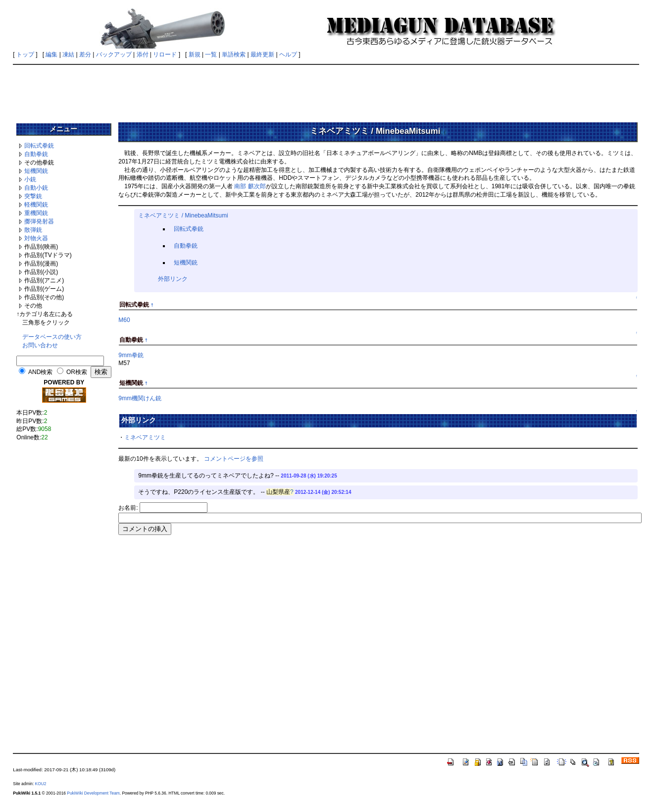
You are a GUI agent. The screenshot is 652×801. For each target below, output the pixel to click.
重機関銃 (36, 213)
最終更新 (262, 54)
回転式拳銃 (39, 145)
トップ (25, 54)
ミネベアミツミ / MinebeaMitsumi (183, 215)
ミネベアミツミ (145, 437)
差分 (85, 54)
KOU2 (41, 783)
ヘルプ (288, 54)
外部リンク (173, 278)
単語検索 (234, 54)
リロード (165, 54)
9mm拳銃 (131, 355)
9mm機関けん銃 (139, 398)
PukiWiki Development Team (93, 793)
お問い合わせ (40, 345)
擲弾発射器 (39, 221)
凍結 (68, 54)
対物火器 (36, 238)
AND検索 (40, 372)
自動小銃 (36, 187)
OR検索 (76, 372)
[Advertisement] (326, 90)
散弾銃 (33, 229)
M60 (124, 320)
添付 (143, 54)
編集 (51, 54)
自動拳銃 (36, 154)
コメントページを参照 (233, 458)
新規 (195, 54)
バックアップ (114, 54)
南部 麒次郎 (249, 186)
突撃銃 (33, 196)
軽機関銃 (36, 204)
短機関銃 (36, 170)
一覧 (211, 54)
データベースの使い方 (52, 336)
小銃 (30, 179)
